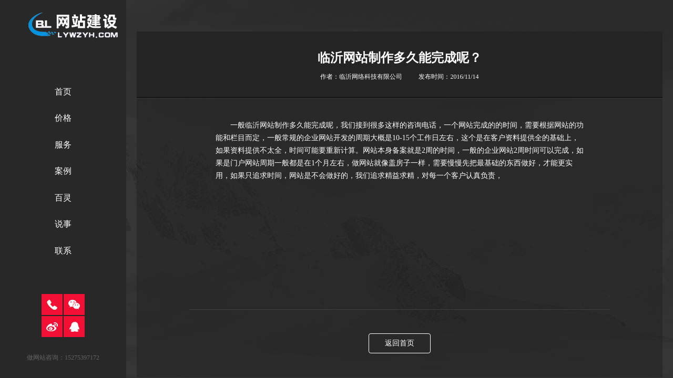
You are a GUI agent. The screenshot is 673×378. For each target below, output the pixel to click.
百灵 (63, 197)
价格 (63, 117)
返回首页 (399, 343)
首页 (63, 91)
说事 (63, 223)
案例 (63, 170)
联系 (63, 250)
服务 (63, 144)
